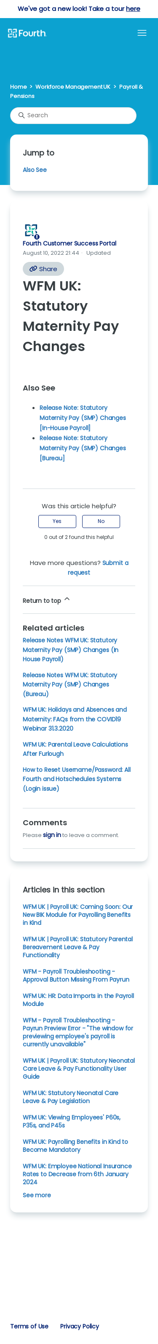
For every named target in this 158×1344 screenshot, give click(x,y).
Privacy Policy (79, 1326)
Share (43, 268)
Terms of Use (29, 1326)
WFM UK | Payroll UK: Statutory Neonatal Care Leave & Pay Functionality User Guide (79, 1068)
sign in (52, 835)
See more (37, 1195)
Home (18, 87)
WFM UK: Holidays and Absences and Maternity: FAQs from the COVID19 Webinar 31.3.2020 (75, 719)
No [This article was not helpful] (101, 521)
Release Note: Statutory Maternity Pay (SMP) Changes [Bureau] (83, 448)
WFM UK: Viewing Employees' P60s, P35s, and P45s (72, 1121)
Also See (35, 170)
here (133, 8)
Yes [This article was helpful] (57, 521)
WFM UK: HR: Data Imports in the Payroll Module (78, 1000)
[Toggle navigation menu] (142, 33)
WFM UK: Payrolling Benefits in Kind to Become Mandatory (75, 1146)
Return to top (47, 599)
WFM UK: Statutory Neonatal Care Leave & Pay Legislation (70, 1097)
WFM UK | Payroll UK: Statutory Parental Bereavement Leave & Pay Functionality (78, 947)
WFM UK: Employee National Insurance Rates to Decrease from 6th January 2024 (77, 1174)
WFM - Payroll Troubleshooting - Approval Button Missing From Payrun (76, 975)
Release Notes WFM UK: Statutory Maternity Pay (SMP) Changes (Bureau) (70, 684)
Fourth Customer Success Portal (69, 243)
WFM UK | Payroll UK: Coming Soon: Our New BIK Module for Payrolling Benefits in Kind (78, 915)
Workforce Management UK (72, 87)
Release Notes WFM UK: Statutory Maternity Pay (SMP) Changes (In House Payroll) (70, 649)
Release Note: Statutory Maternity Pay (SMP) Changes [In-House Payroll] (83, 418)
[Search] (73, 115)
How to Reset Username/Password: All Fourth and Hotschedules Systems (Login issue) (77, 779)
